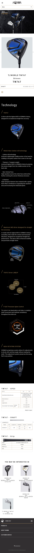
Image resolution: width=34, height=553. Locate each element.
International (17, 546)
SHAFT (17, 86)
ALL (17, 7)
